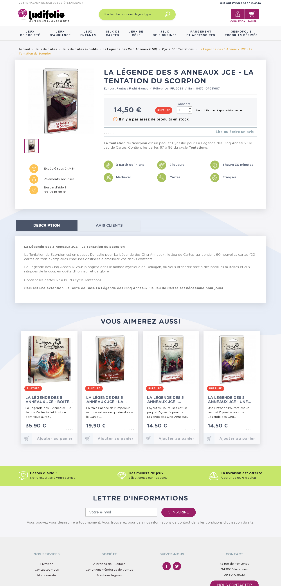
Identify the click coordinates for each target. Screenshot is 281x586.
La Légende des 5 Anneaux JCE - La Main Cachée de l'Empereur (104, 400)
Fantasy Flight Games (132, 88)
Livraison (46, 564)
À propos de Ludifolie (109, 564)
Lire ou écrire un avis (235, 132)
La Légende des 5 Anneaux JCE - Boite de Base (47, 400)
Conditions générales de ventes (109, 569)
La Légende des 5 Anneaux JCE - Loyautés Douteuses (170, 400)
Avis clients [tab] (109, 225)
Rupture (163, 110)
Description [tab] (46, 225)
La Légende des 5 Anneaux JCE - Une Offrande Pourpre (228, 400)
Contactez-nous (47, 569)
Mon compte (46, 575)
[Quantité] (184, 110)
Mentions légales (109, 575)
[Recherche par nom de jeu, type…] (137, 14)
